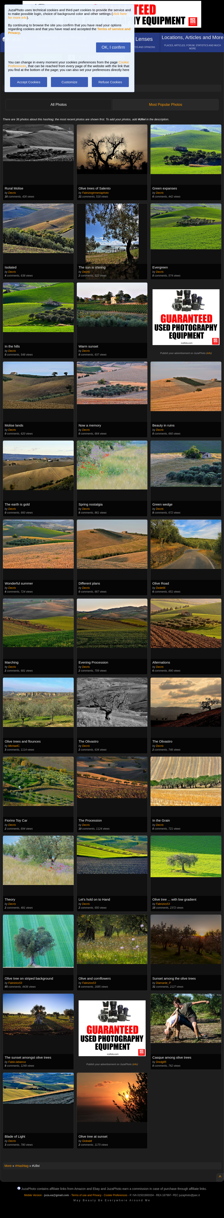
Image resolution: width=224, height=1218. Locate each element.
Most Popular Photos (165, 104)
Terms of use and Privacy (86, 1195)
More (8, 1166)
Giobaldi (87, 1141)
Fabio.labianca (17, 1062)
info (209, 353)
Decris (12, 192)
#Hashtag (21, 1166)
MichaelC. (14, 745)
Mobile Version (33, 1195)
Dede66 (160, 587)
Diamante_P (163, 983)
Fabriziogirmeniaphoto (95, 192)
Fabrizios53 (163, 904)
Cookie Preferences (115, 1195)
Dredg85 (161, 1062)
